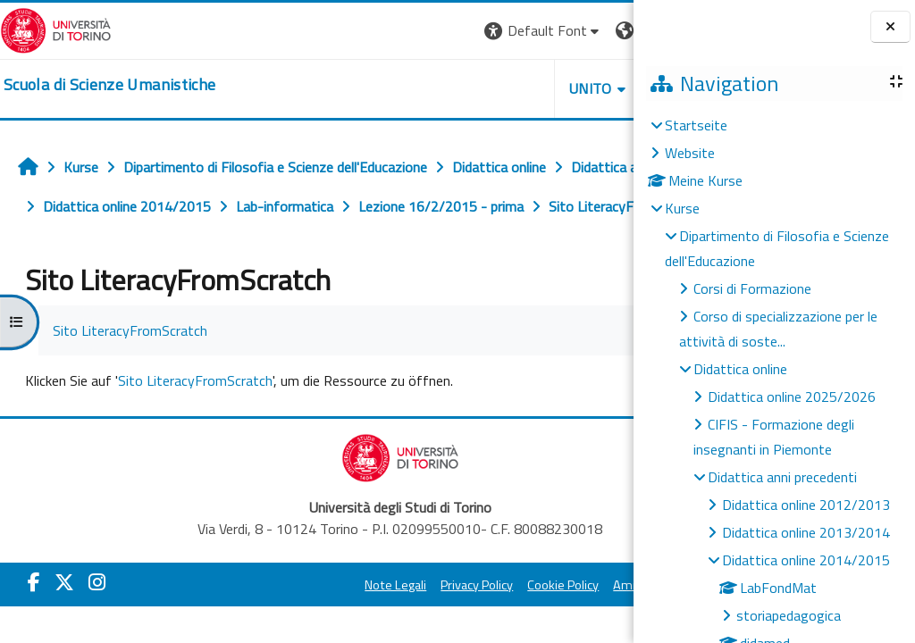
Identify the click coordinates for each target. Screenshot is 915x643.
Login (602, 30)
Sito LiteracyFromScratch (195, 419)
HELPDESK (525, 88)
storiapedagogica (788, 615)
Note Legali (306, 624)
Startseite (696, 125)
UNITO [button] (424, 88)
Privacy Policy (387, 624)
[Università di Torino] (56, 28)
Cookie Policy (473, 624)
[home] (109, 85)
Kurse (682, 208)
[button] (377, 31)
